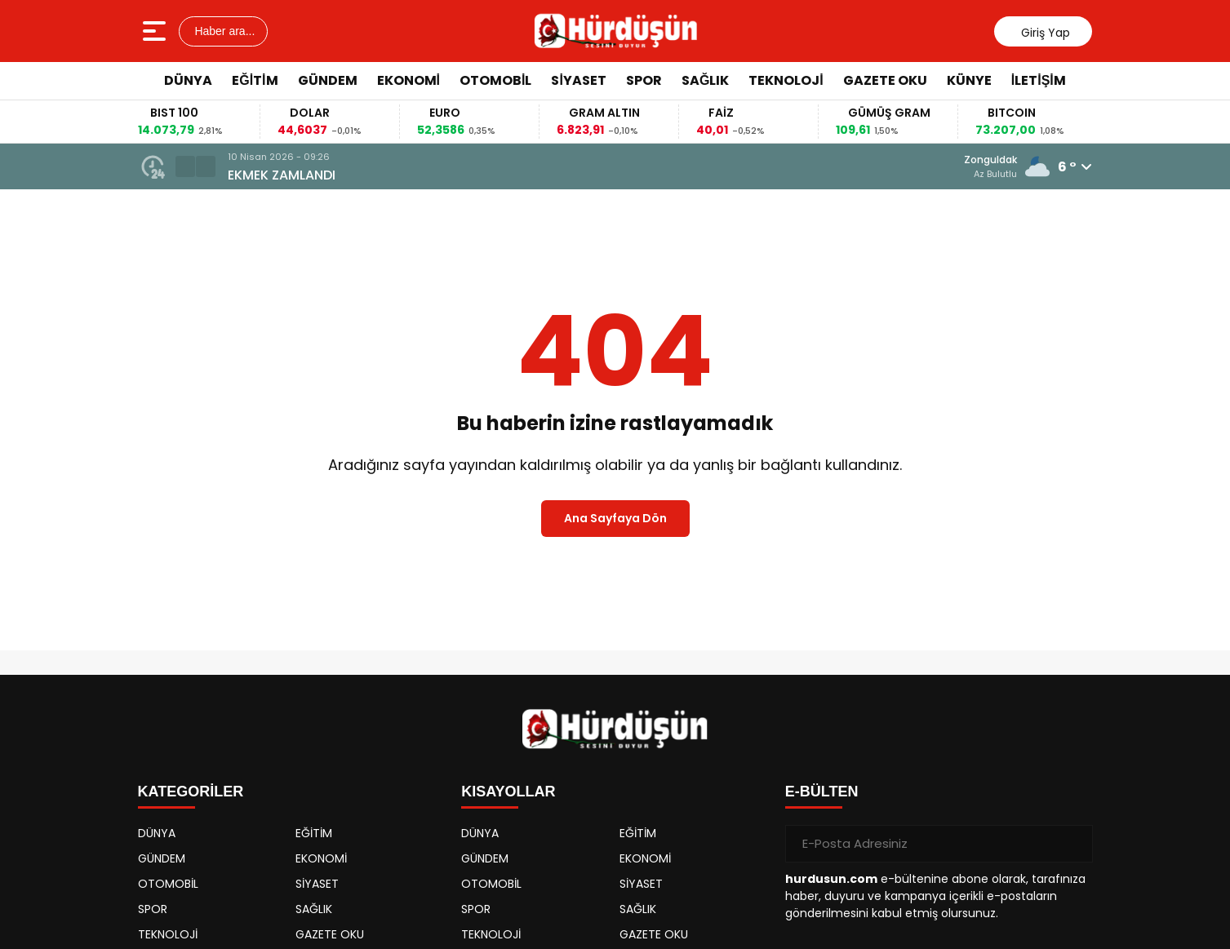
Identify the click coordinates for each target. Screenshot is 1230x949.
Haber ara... (223, 31)
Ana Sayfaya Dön (615, 518)
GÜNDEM (327, 80)
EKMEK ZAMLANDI (281, 175)
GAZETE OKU (885, 80)
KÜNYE (969, 80)
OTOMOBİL (495, 80)
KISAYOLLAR (508, 791)
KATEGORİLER (191, 791)
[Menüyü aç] (156, 31)
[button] (185, 166)
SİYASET (578, 80)
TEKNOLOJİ (785, 80)
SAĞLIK (705, 80)
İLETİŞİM (1038, 80)
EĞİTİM (255, 80)
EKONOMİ (408, 80)
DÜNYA (188, 80)
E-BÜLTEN (822, 791)
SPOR (644, 80)
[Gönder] (1074, 844)
